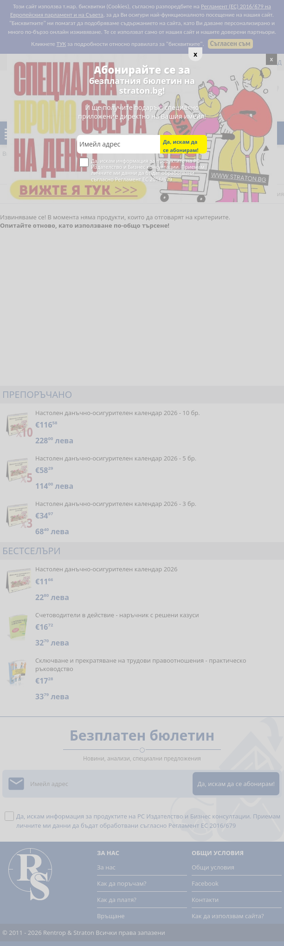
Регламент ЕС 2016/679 (143, 179)
